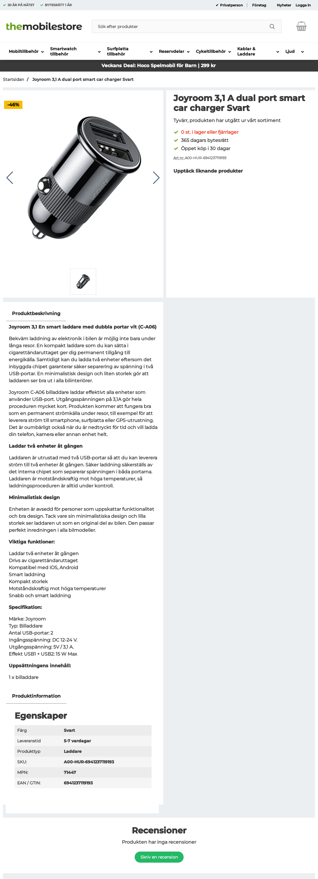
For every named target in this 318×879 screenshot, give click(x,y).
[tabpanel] (83, 497)
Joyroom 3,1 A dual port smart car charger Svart (82, 79)
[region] (83, 313)
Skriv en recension (159, 857)
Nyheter (284, 5)
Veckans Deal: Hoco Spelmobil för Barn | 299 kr (158, 65)
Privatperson (231, 5)
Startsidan (13, 79)
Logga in (303, 5)
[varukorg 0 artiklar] (301, 26)
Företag (259, 5)
